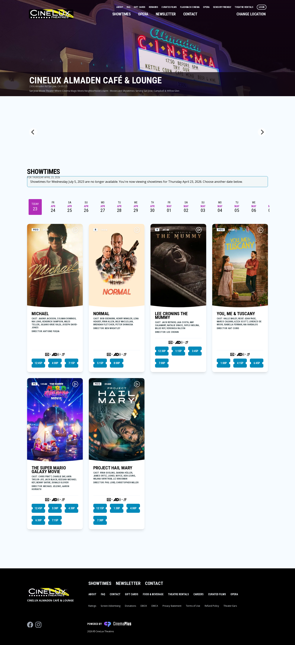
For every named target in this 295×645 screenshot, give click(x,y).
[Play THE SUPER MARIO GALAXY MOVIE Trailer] (75, 384)
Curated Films (169, 7)
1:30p (117, 508)
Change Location (251, 14)
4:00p (55, 363)
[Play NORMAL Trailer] (137, 230)
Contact (190, 14)
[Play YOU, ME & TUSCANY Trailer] (260, 230)
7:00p (162, 363)
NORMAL (101, 313)
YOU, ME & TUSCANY (236, 313)
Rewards (154, 7)
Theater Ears (230, 605)
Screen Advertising (110, 605)
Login (262, 7)
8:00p (117, 363)
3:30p (55, 508)
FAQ (129, 7)
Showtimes (121, 14)
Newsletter (166, 14)
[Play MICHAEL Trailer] (75, 230)
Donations (130, 605)
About (120, 7)
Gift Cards (140, 7)
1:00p (223, 363)
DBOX (144, 605)
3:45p (195, 351)
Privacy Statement (172, 605)
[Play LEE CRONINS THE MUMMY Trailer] (199, 230)
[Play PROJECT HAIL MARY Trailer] (137, 384)
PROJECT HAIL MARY (112, 468)
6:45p (257, 363)
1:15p (178, 351)
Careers (198, 594)
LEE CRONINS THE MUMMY (171, 315)
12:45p (38, 363)
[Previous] (33, 132)
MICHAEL (40, 313)
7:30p (100, 520)
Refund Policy (212, 605)
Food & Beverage (153, 594)
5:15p (100, 363)
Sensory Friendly (222, 7)
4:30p (71, 508)
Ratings (92, 605)
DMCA (154, 605)
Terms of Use (193, 605)
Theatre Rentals (244, 7)
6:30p (38, 520)
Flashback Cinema (190, 7)
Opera (206, 7)
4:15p (240, 363)
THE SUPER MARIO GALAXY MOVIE (49, 469)
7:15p (71, 363)
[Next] (262, 132)
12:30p (162, 351)
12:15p (100, 508)
